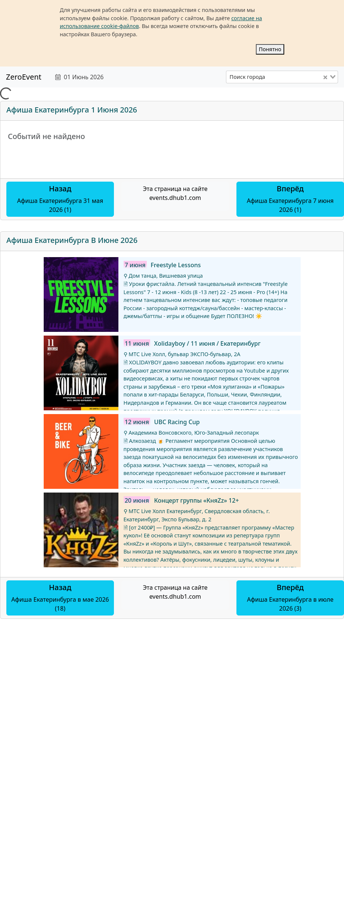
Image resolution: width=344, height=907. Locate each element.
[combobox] (282, 77)
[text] (145, 77)
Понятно (270, 49)
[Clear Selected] (325, 77)
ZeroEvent (23, 77)
